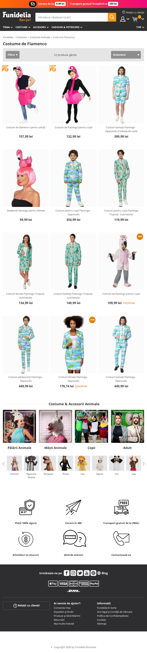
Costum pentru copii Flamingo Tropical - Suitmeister (121, 212)
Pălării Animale (19, 448)
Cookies (101, 620)
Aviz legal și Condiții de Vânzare (114, 611)
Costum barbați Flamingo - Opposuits (121, 379)
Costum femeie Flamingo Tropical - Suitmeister (25, 295)
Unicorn (14, 473)
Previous (3, 464)
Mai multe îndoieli (64, 623)
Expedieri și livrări (64, 611)
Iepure (99, 473)
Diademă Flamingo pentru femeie (26, 210)
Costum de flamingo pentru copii (73, 127)
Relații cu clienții (26, 606)
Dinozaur (48, 473)
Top (138, 27)
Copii (91, 448)
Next (143, 464)
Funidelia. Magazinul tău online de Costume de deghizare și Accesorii (17, 17)
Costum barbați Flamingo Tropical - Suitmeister (73, 295)
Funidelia (8, 37)
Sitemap (101, 623)
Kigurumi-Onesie (31, 475)
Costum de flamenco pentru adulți (25, 127)
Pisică (66, 473)
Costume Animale (40, 37)
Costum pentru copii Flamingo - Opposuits (73, 212)
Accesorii (39, 27)
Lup (134, 473)
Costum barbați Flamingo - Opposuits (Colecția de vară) (121, 129)
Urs (117, 473)
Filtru (11, 55)
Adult (127, 448)
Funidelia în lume (106, 607)
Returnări (59, 620)
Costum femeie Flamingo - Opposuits (73, 379)
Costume (21, 27)
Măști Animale (55, 448)
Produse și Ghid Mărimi (67, 615)
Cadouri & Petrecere (65, 27)
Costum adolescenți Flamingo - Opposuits (25, 379)
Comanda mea (62, 607)
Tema (6, 27)
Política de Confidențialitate (112, 615)
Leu (83, 473)
